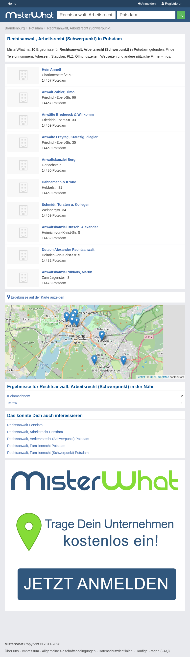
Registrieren (172, 3)
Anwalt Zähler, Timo (58, 92)
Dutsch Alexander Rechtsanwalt (68, 250)
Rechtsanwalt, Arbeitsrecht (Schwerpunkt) (79, 28)
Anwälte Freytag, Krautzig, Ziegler (70, 137)
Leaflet (141, 376)
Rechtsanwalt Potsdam (25, 425)
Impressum (30, 651)
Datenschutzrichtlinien (116, 651)
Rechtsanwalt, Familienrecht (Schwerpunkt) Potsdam (48, 453)
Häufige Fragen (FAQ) (153, 651)
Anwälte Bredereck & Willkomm (68, 115)
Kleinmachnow (18, 396)
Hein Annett (51, 69)
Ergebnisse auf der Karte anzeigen (35, 297)
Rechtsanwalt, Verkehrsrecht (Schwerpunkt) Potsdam (48, 439)
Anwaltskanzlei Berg (58, 160)
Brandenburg (15, 28)
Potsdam (36, 28)
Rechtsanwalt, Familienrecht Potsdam (36, 446)
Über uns (12, 651)
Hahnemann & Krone (59, 182)
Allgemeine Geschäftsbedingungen (68, 651)
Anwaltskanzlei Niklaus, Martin (67, 272)
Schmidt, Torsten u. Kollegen (66, 205)
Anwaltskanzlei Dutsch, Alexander (70, 227)
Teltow (12, 403)
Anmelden (147, 3)
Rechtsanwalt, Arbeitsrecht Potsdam (35, 432)
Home (12, 3)
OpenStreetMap (159, 376)
